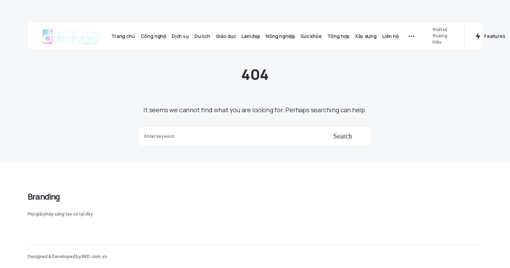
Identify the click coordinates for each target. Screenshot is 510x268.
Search (342, 136)
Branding (44, 196)
